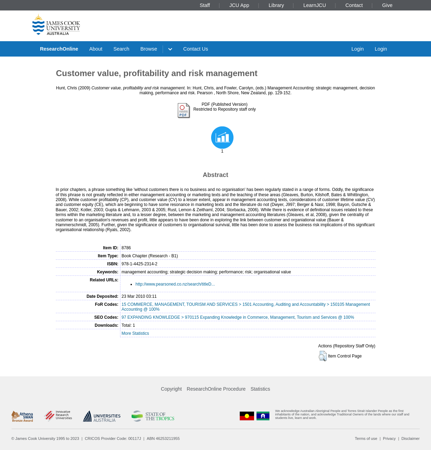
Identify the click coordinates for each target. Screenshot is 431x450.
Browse (148, 49)
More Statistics (135, 333)
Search (121, 49)
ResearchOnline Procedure (216, 389)
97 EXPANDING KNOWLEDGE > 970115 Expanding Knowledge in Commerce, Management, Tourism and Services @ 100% (237, 317)
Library (276, 5)
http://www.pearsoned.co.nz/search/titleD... (175, 284)
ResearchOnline (59, 49)
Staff (205, 5)
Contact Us (195, 49)
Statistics (260, 389)
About (96, 49)
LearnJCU (314, 5)
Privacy (389, 438)
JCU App (239, 5)
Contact (354, 5)
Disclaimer (410, 438)
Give (387, 5)
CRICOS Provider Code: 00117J (113, 438)
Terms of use (366, 438)
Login (357, 49)
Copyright (171, 389)
